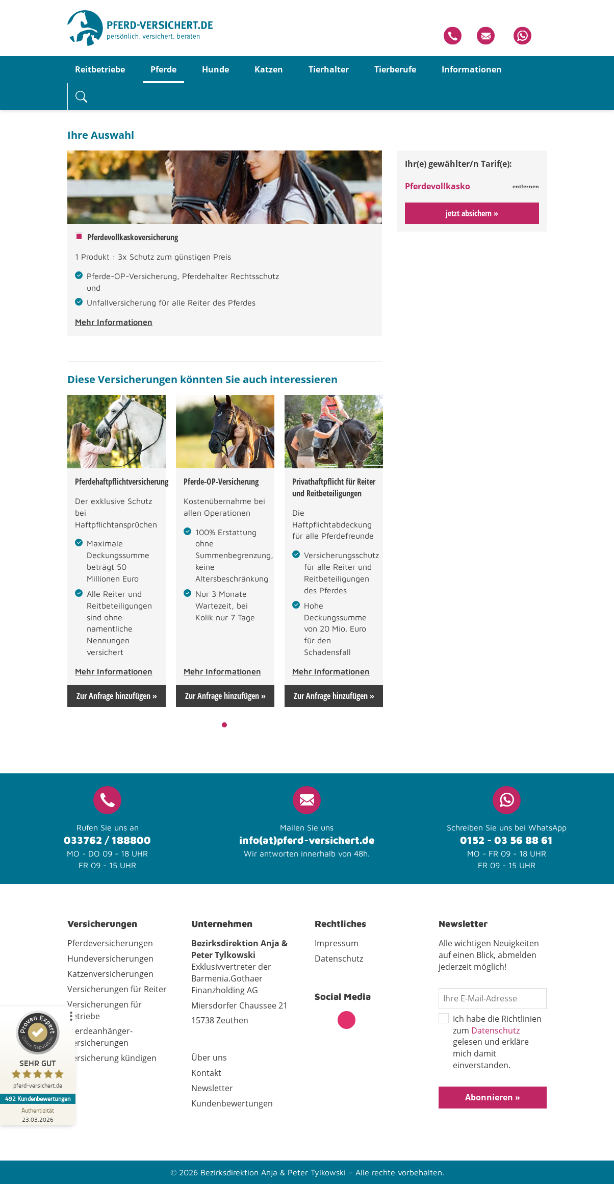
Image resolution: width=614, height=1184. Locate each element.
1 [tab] (224, 724)
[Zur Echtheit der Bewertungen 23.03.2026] (38, 1114)
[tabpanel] (116, 551)
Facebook (323, 1020)
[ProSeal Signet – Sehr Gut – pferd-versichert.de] (38, 1052)
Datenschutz (495, 1030)
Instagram (346, 1020)
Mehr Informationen (113, 321)
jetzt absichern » (472, 213)
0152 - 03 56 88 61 (506, 840)
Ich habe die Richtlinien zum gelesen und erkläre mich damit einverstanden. (490, 1042)
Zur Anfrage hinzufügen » (116, 695)
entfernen (526, 186)
